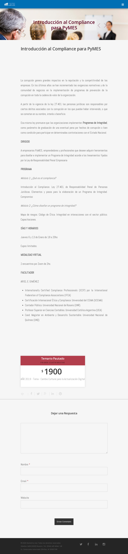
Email (24, 481)
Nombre (25, 464)
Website (25, 498)
